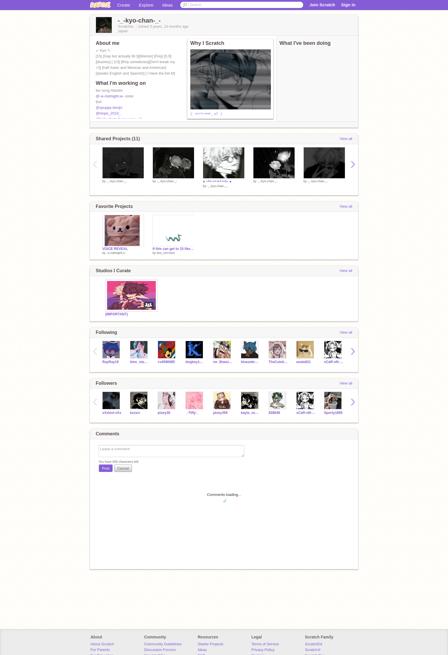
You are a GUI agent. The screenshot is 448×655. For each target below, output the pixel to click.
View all (345, 139)
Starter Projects (210, 644)
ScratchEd (313, 644)
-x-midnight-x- (116, 253)
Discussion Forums (160, 650)
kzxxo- (135, 413)
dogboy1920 (195, 362)
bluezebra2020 (250, 362)
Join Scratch (322, 4)
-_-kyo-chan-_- (117, 181)
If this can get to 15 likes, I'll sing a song (173, 249)
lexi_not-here (166, 253)
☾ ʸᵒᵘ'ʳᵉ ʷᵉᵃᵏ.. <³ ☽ (206, 114)
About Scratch (102, 644)
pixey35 (164, 413)
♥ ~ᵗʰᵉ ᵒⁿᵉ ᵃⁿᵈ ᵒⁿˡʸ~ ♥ (217, 182)
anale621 (303, 362)
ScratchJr (313, 650)
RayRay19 (110, 362)
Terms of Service (265, 644)
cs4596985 (166, 362)
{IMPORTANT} (116, 314)
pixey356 (220, 413)
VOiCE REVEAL (115, 249)
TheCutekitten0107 (278, 362)
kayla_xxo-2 (250, 413)
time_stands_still (139, 362)
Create (123, 5)
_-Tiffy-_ (192, 413)
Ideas (167, 5)
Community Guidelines (162, 644)
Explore (146, 5)
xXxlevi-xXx (111, 413)
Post (105, 468)
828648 (274, 413)
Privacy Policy (263, 650)
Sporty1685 (333, 413)
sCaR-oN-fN (333, 362)
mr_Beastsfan (222, 362)
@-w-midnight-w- (110, 96)
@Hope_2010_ (108, 113)
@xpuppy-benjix (109, 107)
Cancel (123, 468)
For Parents (100, 650)
